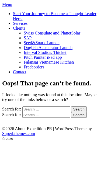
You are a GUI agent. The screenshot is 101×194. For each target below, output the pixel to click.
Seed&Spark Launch (42, 42)
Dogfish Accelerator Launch (48, 47)
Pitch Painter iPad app (43, 57)
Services (20, 23)
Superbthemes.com (18, 133)
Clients (19, 28)
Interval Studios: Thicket (45, 52)
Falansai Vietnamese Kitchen (49, 62)
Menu (7, 4)
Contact (19, 72)
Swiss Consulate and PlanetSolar (52, 33)
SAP (28, 38)
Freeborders (34, 67)
